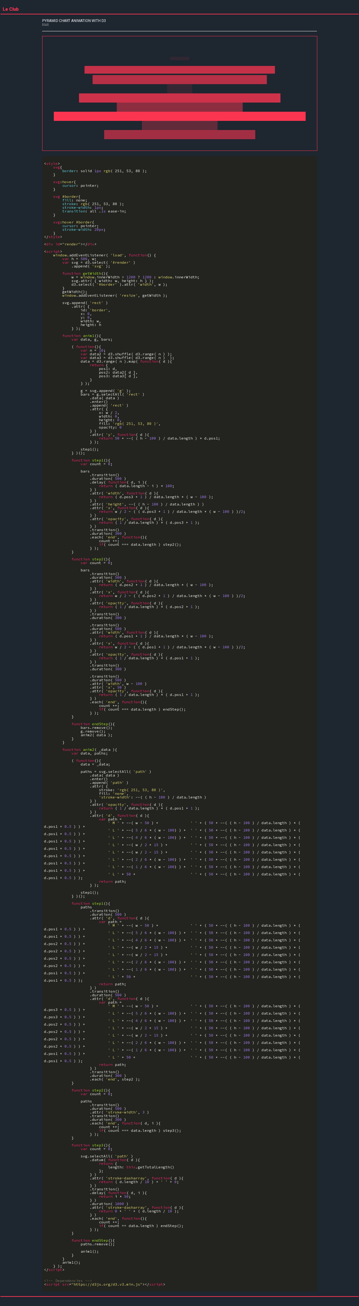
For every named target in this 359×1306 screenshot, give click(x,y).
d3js (45, 24)
